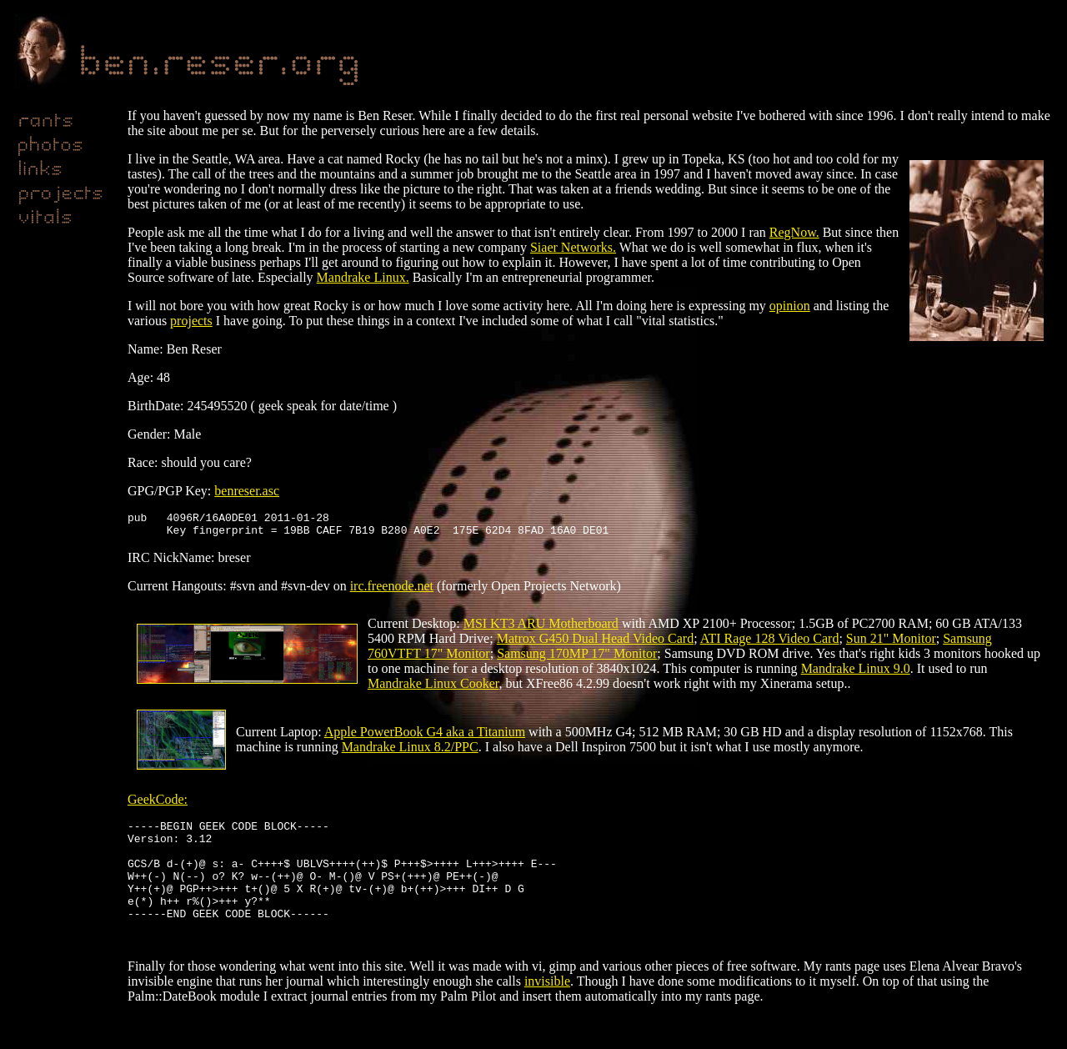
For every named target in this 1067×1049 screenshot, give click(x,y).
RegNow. (794, 232)
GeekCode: (158, 804)
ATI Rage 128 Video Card (769, 643)
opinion (789, 306)
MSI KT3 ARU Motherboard (541, 628)
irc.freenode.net (391, 591)
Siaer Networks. (573, 247)
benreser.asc (246, 491)
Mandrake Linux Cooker (433, 688)
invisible (547, 1011)
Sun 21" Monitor (891, 643)
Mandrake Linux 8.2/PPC (410, 752)
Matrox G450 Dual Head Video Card (595, 643)
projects (191, 321)
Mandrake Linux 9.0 (855, 673)
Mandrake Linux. (363, 277)
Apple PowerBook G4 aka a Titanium (424, 737)
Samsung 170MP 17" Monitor (577, 658)
